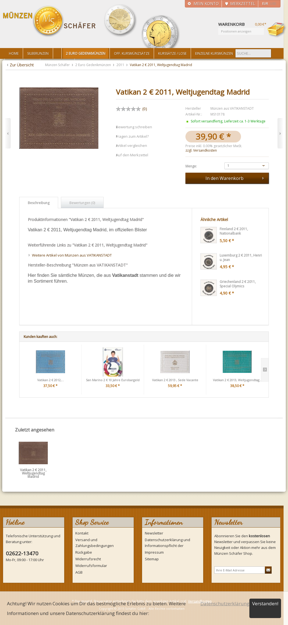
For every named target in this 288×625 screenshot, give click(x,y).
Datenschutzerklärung (224, 603)
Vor (280, 133)
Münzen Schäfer (49, 21)
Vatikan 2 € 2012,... (50, 380)
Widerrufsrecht (88, 558)
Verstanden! (265, 603)
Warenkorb (276, 30)
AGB (79, 572)
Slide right (265, 369)
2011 (120, 64)
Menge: (191, 166)
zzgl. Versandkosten (201, 150)
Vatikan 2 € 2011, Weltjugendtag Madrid (33, 471)
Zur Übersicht (22, 64)
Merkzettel (242, 3)
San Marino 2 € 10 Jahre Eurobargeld (113, 380)
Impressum (154, 552)
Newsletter (154, 533)
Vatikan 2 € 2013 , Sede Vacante (175, 380)
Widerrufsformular (91, 565)
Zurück (8, 133)
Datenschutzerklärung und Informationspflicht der (167, 542)
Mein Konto (206, 3)
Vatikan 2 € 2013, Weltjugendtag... (237, 380)
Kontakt (81, 533)
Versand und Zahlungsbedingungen (94, 542)
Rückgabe (83, 552)
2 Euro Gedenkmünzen (93, 64)
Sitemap (152, 558)
